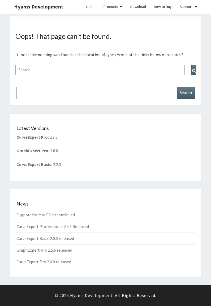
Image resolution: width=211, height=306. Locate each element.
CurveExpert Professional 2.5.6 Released (52, 226)
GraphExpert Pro (32, 150)
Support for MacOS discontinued (45, 214)
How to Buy (163, 6)
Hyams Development (38, 6)
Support (186, 6)
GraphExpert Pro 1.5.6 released (44, 250)
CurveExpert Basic (33, 164)
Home (91, 6)
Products (111, 6)
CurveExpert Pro (32, 137)
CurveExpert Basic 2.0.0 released (45, 238)
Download (138, 6)
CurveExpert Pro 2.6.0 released (43, 261)
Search (186, 92)
